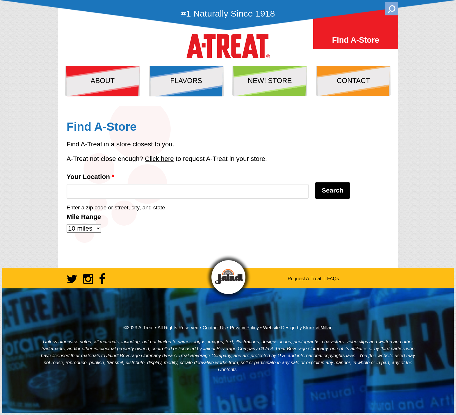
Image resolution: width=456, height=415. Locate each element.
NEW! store (270, 81)
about (102, 81)
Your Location (90, 176)
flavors (186, 81)
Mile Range (84, 216)
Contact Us (214, 327)
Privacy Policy (244, 327)
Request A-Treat (304, 278)
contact (353, 81)
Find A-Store (355, 39)
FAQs (333, 278)
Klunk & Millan (317, 327)
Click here (159, 158)
